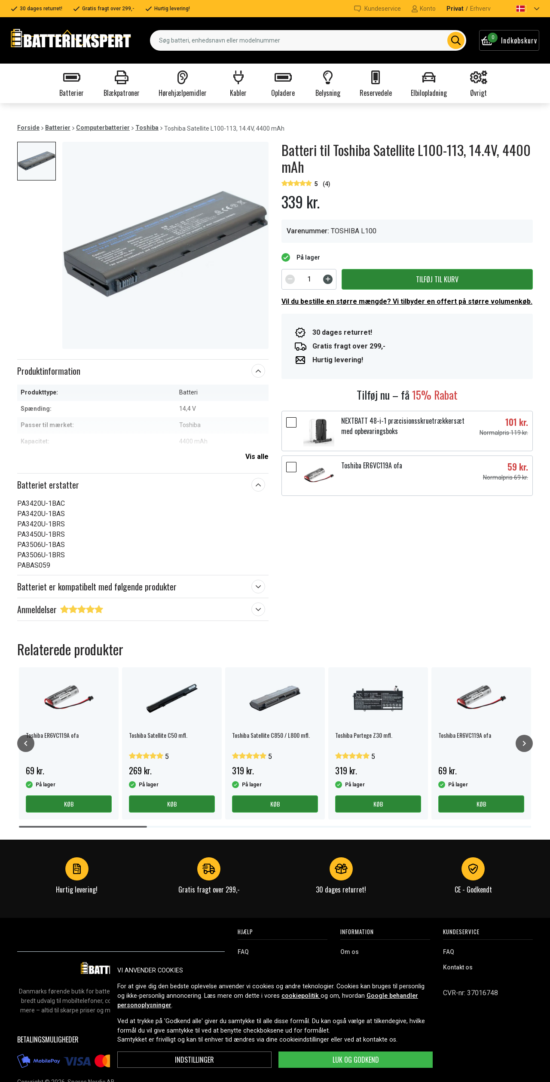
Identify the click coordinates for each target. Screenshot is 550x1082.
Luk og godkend (356, 1059)
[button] (520, 8)
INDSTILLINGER (194, 1059)
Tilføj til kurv (437, 279)
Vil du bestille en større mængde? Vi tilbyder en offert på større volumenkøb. (406, 301)
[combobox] (308, 40)
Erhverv (480, 9)
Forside (28, 127)
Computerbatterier (103, 127)
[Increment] (328, 279)
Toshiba (147, 127)
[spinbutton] (309, 279)
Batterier (57, 127)
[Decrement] (290, 279)
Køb (69, 803)
